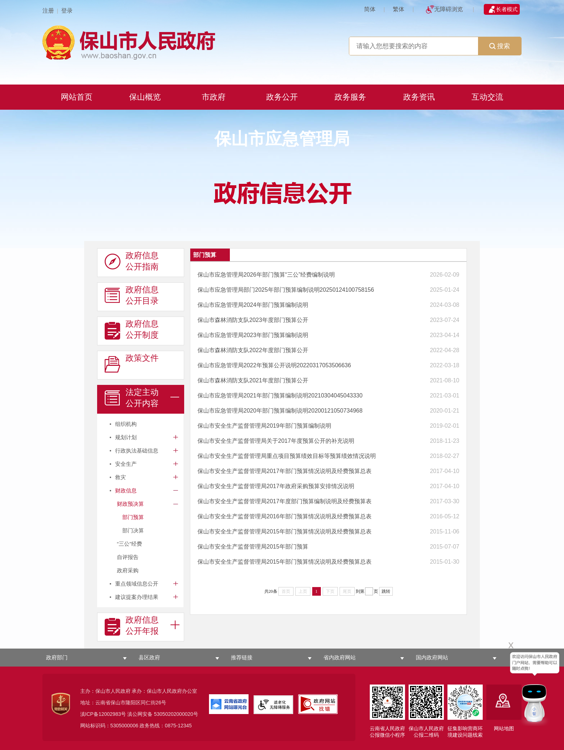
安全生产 (126, 464)
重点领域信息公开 (136, 584)
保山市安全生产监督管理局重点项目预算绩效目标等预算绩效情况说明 (286, 456)
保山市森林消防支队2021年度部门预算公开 (252, 380)
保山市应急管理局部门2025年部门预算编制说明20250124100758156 (285, 290)
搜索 (499, 46)
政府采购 (127, 570)
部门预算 (133, 517)
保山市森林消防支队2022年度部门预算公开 (252, 350)
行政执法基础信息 (136, 450)
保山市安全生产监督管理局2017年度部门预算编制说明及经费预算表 (284, 501)
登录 (67, 11)
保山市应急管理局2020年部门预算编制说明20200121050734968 (280, 411)
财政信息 (126, 490)
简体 (370, 9)
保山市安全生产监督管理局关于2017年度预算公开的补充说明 (275, 441)
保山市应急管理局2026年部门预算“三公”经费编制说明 (266, 275)
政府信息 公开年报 (132, 625)
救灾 (120, 477)
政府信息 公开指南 (132, 261)
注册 (48, 11)
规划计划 (126, 437)
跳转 (386, 591)
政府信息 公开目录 (132, 295)
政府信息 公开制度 (132, 329)
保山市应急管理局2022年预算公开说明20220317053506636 (274, 365)
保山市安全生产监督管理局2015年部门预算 (252, 547)
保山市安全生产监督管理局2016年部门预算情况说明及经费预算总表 (284, 516)
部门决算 (133, 530)
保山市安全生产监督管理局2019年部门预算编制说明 (264, 426)
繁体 (398, 9)
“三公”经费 (129, 544)
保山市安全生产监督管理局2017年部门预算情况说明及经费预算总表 (284, 471)
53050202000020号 (176, 714)
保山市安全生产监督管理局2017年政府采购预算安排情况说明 (275, 486)
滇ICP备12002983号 (103, 714)
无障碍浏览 (448, 9)
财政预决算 (130, 504)
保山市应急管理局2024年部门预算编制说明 (252, 305)
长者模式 (507, 9)
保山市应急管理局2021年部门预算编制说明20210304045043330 (280, 395)
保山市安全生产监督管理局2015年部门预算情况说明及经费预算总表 (284, 531)
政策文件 (132, 363)
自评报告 (127, 557)
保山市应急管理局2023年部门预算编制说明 (252, 335)
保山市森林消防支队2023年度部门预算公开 (252, 320)
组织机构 (126, 424)
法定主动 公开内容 (132, 397)
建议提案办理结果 (136, 597)
